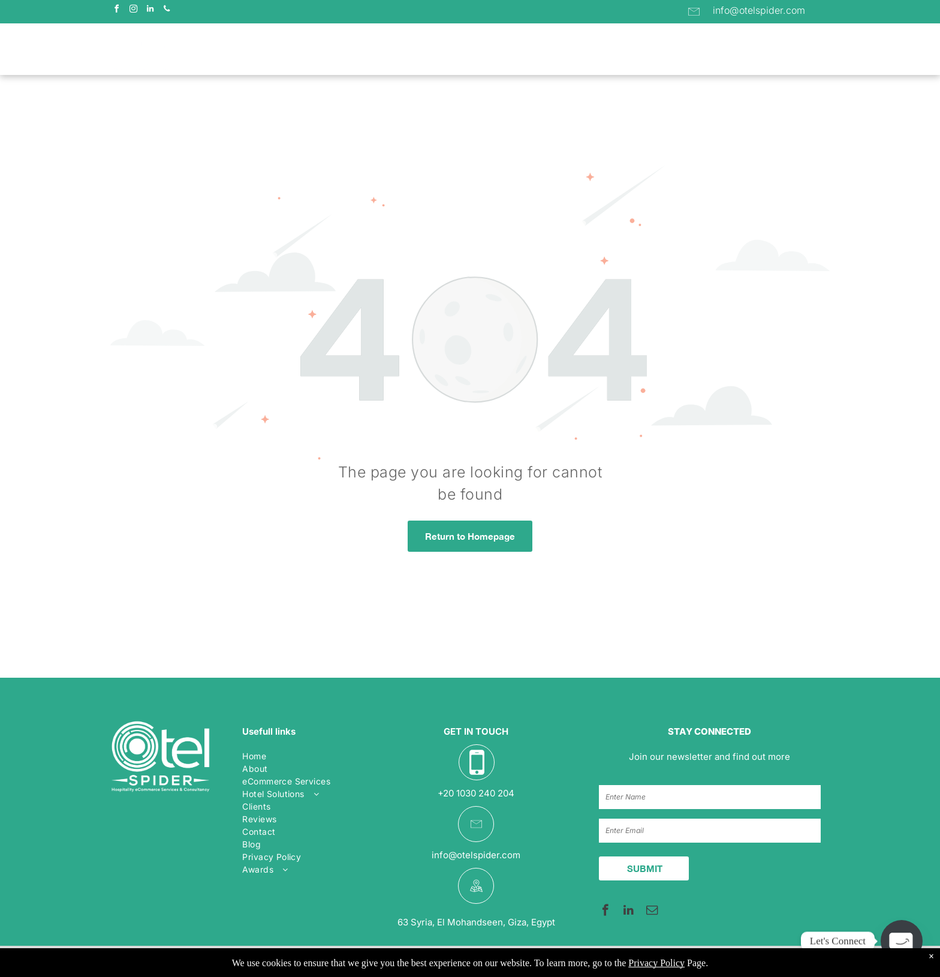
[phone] (167, 10)
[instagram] (133, 10)
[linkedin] (150, 10)
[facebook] (116, 10)
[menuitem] (294, 50)
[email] (652, 911)
